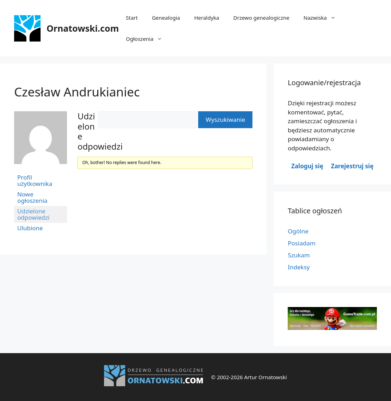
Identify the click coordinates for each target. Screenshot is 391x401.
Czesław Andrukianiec (77, 91)
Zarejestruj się (352, 166)
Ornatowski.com (83, 28)
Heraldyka (206, 17)
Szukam (299, 255)
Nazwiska (323, 17)
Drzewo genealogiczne (261, 17)
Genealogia (166, 17)
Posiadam (302, 243)
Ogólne (298, 231)
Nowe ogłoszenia (32, 197)
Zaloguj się (307, 166)
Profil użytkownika (34, 180)
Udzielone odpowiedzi (33, 214)
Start (132, 17)
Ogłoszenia (147, 38)
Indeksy (299, 267)
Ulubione (30, 228)
